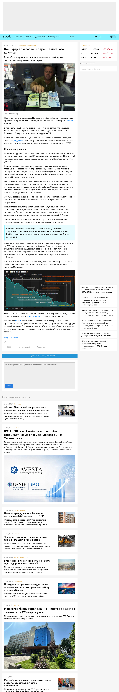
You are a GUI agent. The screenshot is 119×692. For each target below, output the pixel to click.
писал (18, 321)
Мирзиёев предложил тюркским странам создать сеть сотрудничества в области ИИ (27, 683)
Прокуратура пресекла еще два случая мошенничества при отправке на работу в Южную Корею (26, 587)
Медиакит (90, 69)
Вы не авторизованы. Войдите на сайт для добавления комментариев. (40, 372)
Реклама (83, 69)
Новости (18, 37)
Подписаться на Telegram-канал (40, 356)
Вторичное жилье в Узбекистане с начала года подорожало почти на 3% (27, 562)
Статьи (28, 37)
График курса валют (88, 63)
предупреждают (34, 316)
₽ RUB (84, 57)
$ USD (84, 49)
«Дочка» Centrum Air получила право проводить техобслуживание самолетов (26, 408)
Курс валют (85, 45)
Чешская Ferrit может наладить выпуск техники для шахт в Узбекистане (26, 538)
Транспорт (18, 404)
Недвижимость (39, 37)
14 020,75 (95, 53)
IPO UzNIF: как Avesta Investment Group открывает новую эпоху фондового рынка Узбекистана (33, 435)
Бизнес (16, 428)
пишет (70, 121)
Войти (9, 386)
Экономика (18, 581)
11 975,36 (95, 49)
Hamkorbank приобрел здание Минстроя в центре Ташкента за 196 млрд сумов (39, 610)
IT (14, 677)
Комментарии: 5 (22, 347)
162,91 (93, 57)
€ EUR (84, 53)
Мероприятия (54, 37)
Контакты (97, 69)
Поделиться (40, 347)
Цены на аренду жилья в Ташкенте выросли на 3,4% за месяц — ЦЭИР (24, 515)
